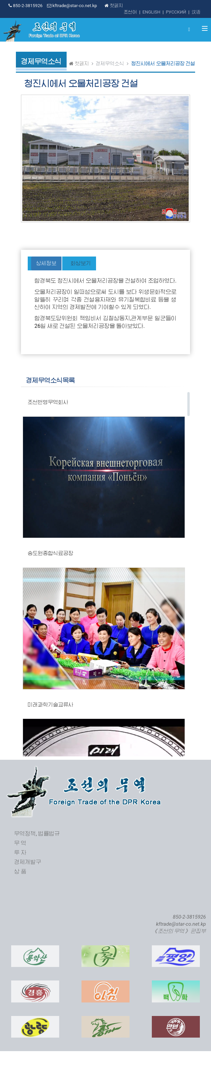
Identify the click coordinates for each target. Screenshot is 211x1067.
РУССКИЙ (176, 12)
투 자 (20, 852)
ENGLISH (151, 12)
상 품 (20, 871)
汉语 (196, 12)
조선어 (130, 12)
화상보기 (81, 263)
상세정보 (46, 263)
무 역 (20, 843)
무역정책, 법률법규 (37, 833)
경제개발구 (27, 862)
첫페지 (113, 5)
